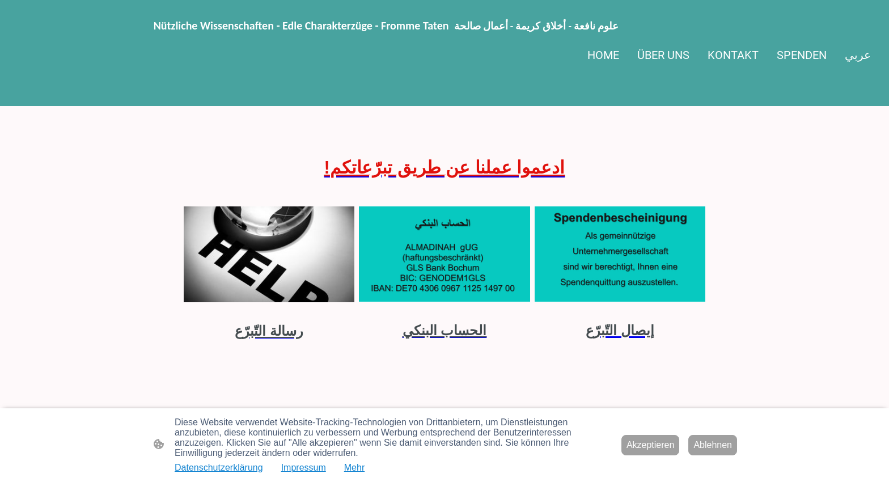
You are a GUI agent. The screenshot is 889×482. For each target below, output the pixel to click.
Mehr (354, 467)
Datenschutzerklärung (219, 467)
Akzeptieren (650, 445)
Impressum (303, 467)
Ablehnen (712, 445)
